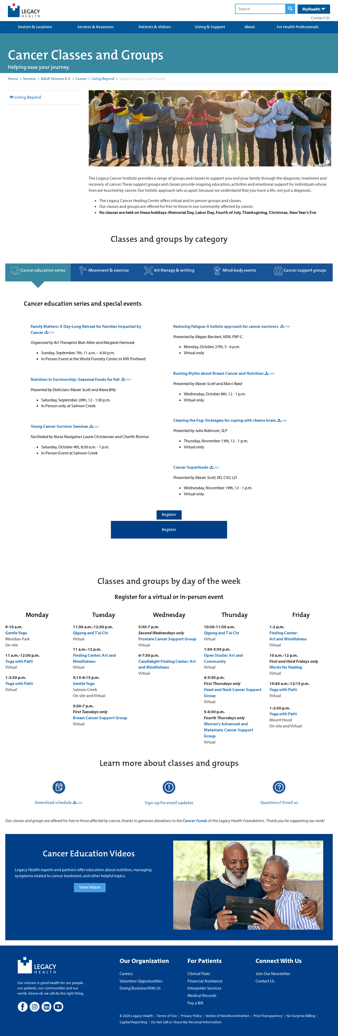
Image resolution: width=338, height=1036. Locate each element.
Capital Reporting (133, 1022)
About (250, 27)
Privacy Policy (191, 1015)
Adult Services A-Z (56, 78)
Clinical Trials (198, 973)
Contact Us (320, 17)
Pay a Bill (195, 1002)
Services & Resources (95, 27)
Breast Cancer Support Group (100, 717)
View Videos (89, 887)
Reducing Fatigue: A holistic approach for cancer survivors (226, 326)
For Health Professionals (297, 27)
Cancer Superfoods (190, 467)
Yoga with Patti (19, 661)
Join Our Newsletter (273, 973)
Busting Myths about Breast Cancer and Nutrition (218, 373)
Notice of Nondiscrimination (228, 1015)
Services (29, 78)
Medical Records (201, 995)
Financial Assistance (205, 981)
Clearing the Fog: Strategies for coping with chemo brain (224, 420)
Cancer (81, 78)
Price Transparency (268, 1015)
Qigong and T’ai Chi (90, 632)
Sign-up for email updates (169, 802)
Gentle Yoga (16, 632)
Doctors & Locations (35, 27)
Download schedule (53, 802)
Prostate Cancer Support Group (167, 638)
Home (13, 78)
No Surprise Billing (301, 1015)
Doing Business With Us (140, 988)
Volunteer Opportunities (141, 981)
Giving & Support (210, 27)
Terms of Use (167, 1015)
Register (169, 514)
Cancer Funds (195, 820)
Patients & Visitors (155, 27)
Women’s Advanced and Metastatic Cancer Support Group (228, 729)
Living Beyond (103, 78)
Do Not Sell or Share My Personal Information (186, 1022)
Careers (126, 973)
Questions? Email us (279, 802)
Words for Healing (285, 667)
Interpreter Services (204, 988)
